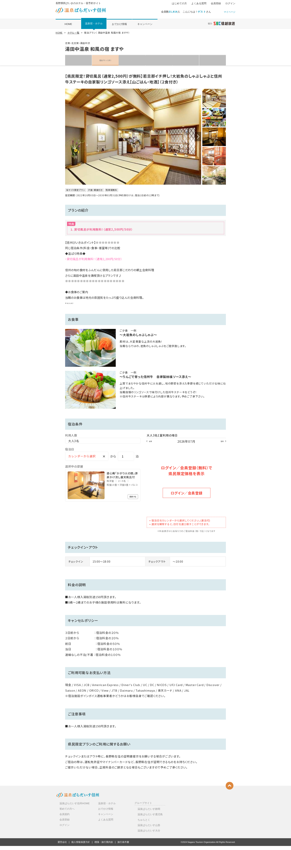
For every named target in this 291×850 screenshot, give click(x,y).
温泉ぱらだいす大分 (149, 834)
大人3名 (73, 446)
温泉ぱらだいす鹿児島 (150, 818)
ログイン (230, 3)
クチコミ (212, 60)
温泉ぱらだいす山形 (149, 829)
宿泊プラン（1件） (105, 60)
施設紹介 (78, 60)
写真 (159, 60)
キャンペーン (144, 24)
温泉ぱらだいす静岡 (149, 812)
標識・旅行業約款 (103, 846)
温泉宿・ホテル (94, 23)
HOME (68, 24)
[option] (133, 140)
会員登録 (216, 3)
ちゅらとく (144, 823)
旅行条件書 (123, 846)
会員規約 (65, 818)
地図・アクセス (185, 60)
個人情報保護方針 (80, 846)
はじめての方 (179, 3)
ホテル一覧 (73, 32)
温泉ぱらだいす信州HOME (75, 807)
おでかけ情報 (119, 24)
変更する (130, 502)
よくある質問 (198, 3)
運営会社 (62, 846)
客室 (132, 60)
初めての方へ (67, 812)
